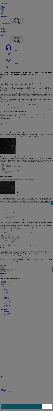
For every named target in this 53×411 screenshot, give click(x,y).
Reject (46, 406)
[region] (26, 407)
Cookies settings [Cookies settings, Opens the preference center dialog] (47, 408)
